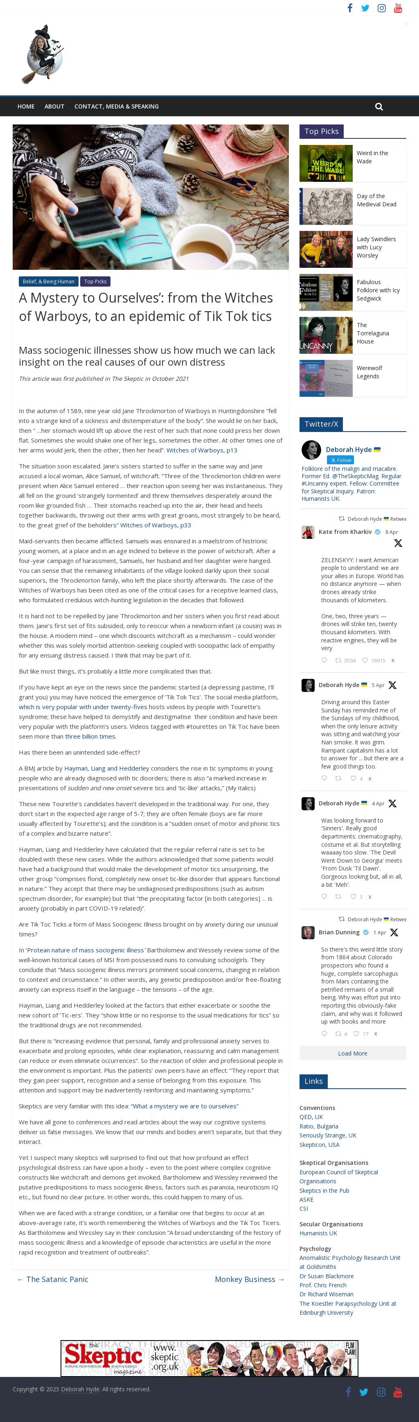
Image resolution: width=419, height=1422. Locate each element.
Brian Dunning (339, 932)
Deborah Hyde (343, 685)
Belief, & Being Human (48, 281)
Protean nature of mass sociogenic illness (85, 950)
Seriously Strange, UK (328, 1135)
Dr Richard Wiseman (327, 1294)
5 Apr (378, 685)
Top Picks (95, 281)
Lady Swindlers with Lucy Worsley (376, 247)
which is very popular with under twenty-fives (83, 707)
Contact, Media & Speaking (116, 106)
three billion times (90, 736)
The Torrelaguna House (373, 333)
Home (26, 106)
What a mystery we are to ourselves (185, 1106)
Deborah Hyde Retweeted (381, 518)
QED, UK (311, 1117)
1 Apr (380, 932)
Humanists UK (318, 1233)
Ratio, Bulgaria (319, 1126)
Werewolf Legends (369, 372)
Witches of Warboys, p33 (155, 525)
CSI (304, 1208)
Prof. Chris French (323, 1285)
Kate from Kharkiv (345, 532)
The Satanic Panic (52, 1279)
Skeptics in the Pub (324, 1190)
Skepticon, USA (320, 1144)
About (55, 106)
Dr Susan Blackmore (327, 1276)
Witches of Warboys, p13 (202, 450)
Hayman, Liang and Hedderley (106, 768)
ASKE (306, 1199)
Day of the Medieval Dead (376, 200)
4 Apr (378, 803)
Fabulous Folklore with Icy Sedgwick (378, 290)
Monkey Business (250, 1279)
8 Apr (391, 532)
